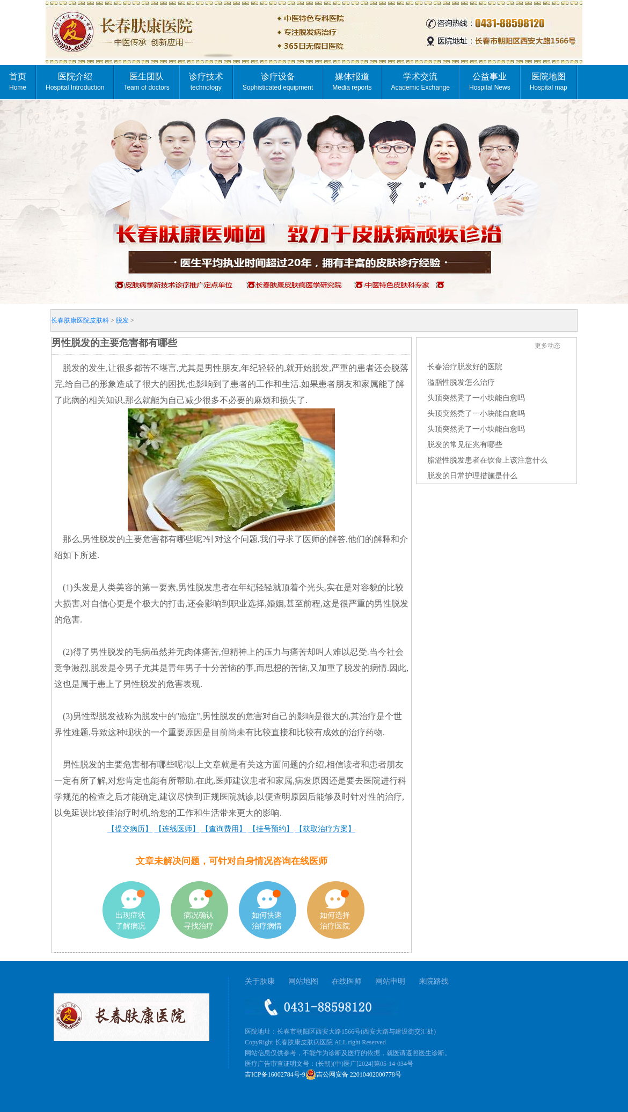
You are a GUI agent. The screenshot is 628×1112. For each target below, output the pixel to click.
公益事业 (489, 81)
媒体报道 (351, 81)
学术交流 (420, 81)
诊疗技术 (206, 81)
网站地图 (303, 981)
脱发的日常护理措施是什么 (472, 476)
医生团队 (146, 81)
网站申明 (390, 981)
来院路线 (434, 981)
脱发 (122, 320)
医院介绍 (75, 81)
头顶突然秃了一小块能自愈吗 (476, 398)
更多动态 (547, 345)
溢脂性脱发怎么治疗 (461, 382)
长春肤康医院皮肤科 (80, 320)
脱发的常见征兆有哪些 (464, 445)
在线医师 (347, 981)
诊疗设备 (278, 81)
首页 (17, 81)
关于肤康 (260, 981)
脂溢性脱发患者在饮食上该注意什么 (487, 460)
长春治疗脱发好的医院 (464, 367)
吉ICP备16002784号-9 (275, 1074)
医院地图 (548, 81)
